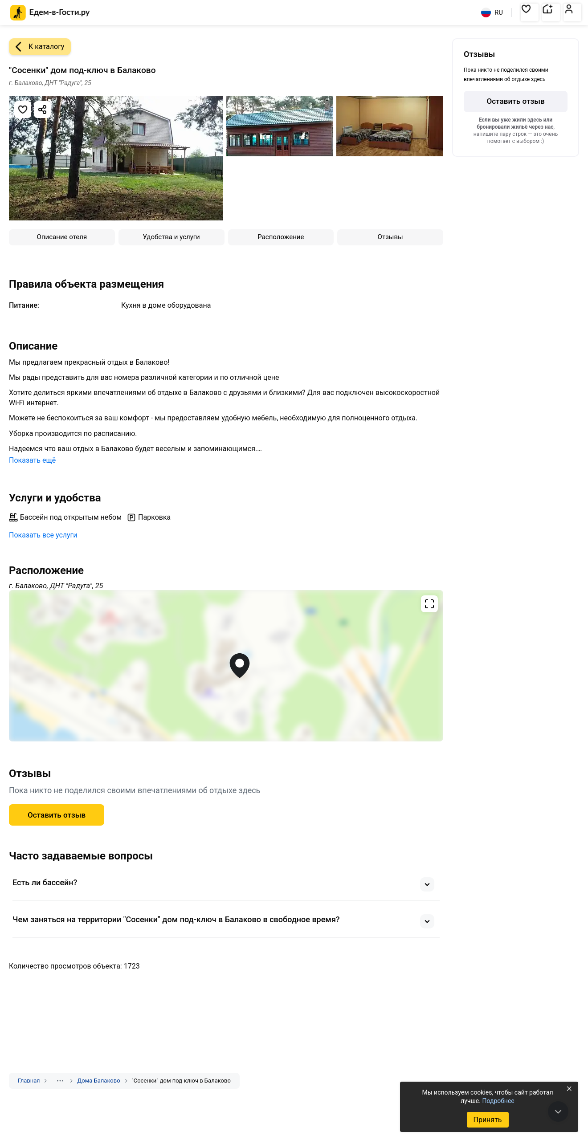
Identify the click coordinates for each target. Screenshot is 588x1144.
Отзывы (390, 237)
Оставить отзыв (57, 814)
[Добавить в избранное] (22, 109)
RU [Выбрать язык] (492, 12)
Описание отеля (62, 237)
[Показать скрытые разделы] (60, 1080)
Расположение (280, 237)
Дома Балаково (98, 1080)
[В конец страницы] (558, 1111)
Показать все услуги (43, 535)
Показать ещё (32, 460)
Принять (487, 1120)
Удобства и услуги (171, 237)
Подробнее (498, 1100)
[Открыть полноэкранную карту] (226, 665)
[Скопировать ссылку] (42, 109)
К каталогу (36, 46)
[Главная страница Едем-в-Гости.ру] (50, 12)
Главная (29, 1080)
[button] (530, 12)
